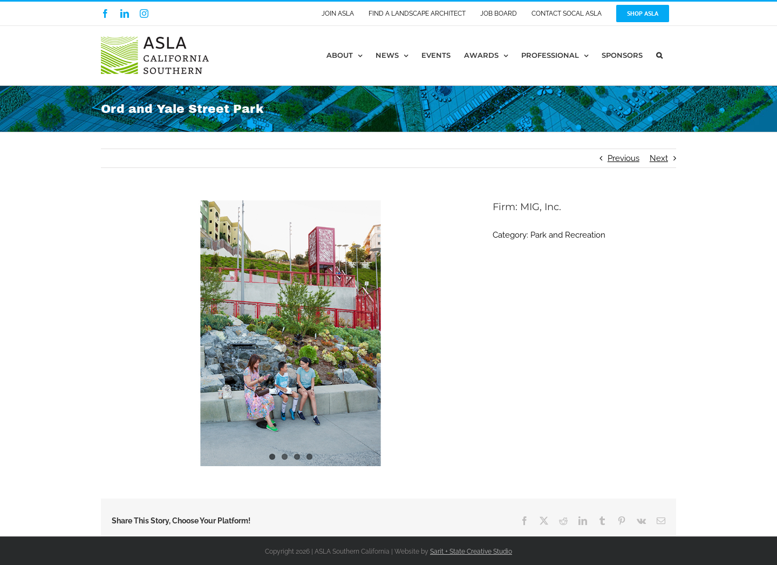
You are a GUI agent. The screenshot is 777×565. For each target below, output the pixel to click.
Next (659, 158)
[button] (659, 55)
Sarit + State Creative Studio (471, 551)
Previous (623, 158)
